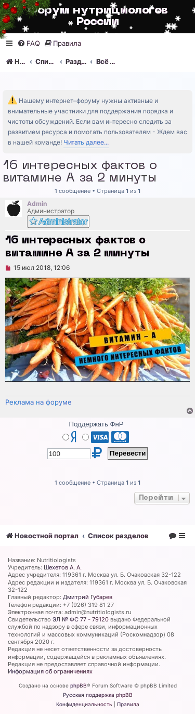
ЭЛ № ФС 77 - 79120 (81, 619)
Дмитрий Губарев (87, 597)
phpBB (78, 685)
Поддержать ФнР (96, 424)
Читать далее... (86, 142)
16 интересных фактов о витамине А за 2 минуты (80, 172)
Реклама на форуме (38, 402)
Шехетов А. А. (63, 567)
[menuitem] (28, 43)
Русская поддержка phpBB (98, 695)
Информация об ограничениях (50, 671)
